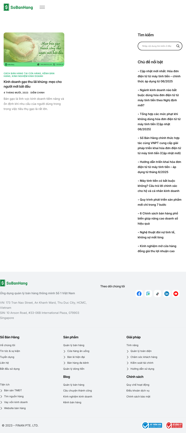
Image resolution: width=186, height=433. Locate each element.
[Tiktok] (157, 293)
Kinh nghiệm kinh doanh (27, 76)
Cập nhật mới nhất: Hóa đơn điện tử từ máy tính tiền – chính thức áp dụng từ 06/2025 (159, 76)
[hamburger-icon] (42, 7)
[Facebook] (139, 293)
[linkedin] (166, 293)
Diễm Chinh (38, 92)
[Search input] (158, 45)
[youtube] (175, 293)
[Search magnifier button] (178, 45)
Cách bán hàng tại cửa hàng (22, 73)
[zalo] (148, 293)
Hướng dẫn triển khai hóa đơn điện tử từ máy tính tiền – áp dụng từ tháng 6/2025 (159, 167)
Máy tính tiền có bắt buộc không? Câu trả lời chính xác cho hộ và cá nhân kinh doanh (158, 186)
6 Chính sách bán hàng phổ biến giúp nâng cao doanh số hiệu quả (158, 218)
